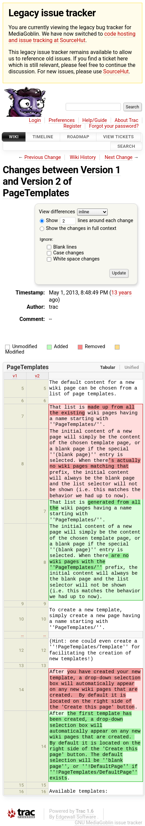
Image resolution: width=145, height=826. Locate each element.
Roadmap (78, 137)
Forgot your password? (114, 126)
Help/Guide (95, 120)
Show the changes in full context (78, 228)
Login (35, 120)
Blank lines (65, 247)
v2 (37, 375)
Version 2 (41, 181)
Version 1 (100, 170)
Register (72, 126)
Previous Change (42, 157)
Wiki (14, 137)
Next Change (118, 157)
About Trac (127, 120)
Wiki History (83, 157)
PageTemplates (36, 193)
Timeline (43, 137)
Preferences (62, 120)
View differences (57, 212)
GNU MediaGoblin (94, 823)
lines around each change (96, 220)
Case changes (68, 253)
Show (49, 220)
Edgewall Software (76, 817)
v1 (15, 375)
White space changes (76, 259)
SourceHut (116, 71)
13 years (121, 292)
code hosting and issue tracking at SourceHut (71, 37)
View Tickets (118, 137)
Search (126, 146)
